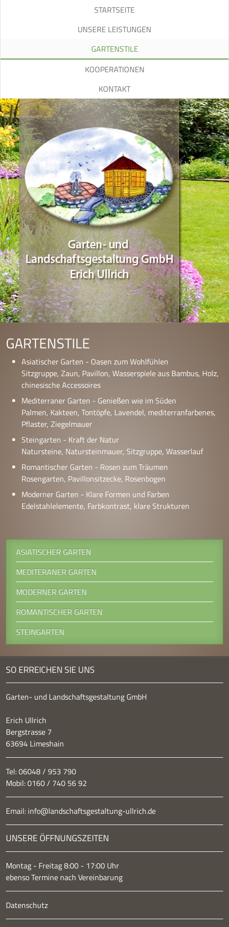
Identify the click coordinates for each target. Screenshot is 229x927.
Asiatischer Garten (53, 552)
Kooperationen (115, 69)
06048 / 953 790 (47, 771)
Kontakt (114, 89)
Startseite (114, 10)
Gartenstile (114, 49)
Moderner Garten (51, 592)
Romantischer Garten (59, 612)
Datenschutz (27, 905)
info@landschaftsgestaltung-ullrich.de (92, 811)
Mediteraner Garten (56, 572)
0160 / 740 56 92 (57, 783)
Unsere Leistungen (114, 29)
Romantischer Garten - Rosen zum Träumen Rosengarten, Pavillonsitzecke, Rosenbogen (94, 472)
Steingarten (40, 632)
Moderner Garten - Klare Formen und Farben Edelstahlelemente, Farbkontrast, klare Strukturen (105, 500)
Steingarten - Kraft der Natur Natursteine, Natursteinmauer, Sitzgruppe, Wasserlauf (112, 445)
